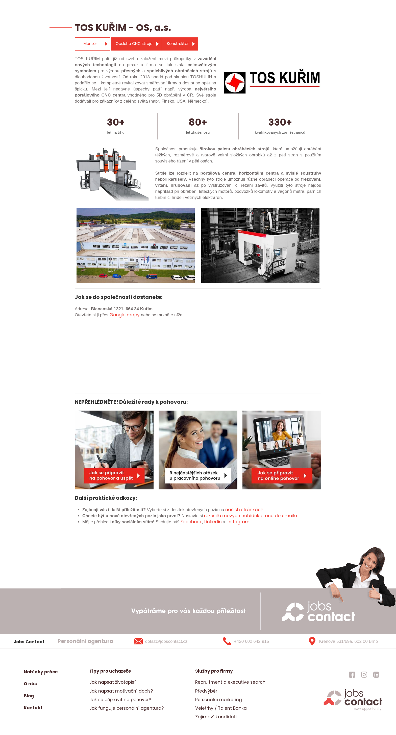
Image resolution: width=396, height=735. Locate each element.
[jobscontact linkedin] (376, 674)
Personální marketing (218, 700)
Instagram (238, 522)
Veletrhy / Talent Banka (221, 708)
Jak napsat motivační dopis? (121, 691)
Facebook (191, 522)
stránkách (251, 510)
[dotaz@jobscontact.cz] (167, 641)
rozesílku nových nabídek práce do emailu (250, 516)
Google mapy (125, 315)
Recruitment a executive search (230, 682)
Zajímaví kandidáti (216, 717)
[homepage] (353, 710)
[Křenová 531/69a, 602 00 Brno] (341, 641)
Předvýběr (206, 691)
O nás (30, 684)
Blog (29, 696)
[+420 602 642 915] (254, 641)
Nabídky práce (41, 672)
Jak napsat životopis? (112, 682)
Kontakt (33, 708)
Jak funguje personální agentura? (126, 708)
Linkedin (213, 522)
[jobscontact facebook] (352, 674)
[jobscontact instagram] (364, 674)
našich (232, 510)
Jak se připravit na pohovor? (120, 700)
